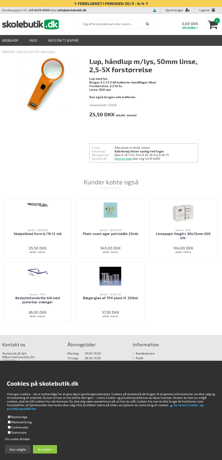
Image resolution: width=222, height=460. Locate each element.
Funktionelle (19, 427)
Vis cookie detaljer (17, 439)
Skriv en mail (123, 158)
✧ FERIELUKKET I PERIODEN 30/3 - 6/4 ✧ (111, 3)
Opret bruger (178, 10)
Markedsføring (21, 422)
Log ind (204, 10)
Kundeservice (145, 353)
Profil (139, 358)
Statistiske (19, 432)
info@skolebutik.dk (71, 10)
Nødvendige (19, 417)
